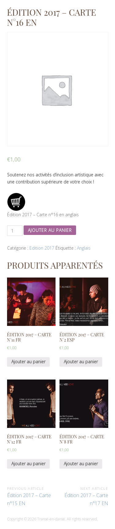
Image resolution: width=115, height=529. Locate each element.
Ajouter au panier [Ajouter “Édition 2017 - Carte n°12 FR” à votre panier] (28, 464)
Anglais (83, 248)
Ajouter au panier (50, 230)
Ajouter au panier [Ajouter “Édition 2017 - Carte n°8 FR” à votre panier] (81, 464)
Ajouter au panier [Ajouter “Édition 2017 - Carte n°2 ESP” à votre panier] (81, 362)
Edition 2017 (41, 248)
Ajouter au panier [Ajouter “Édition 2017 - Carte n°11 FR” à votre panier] (28, 362)
